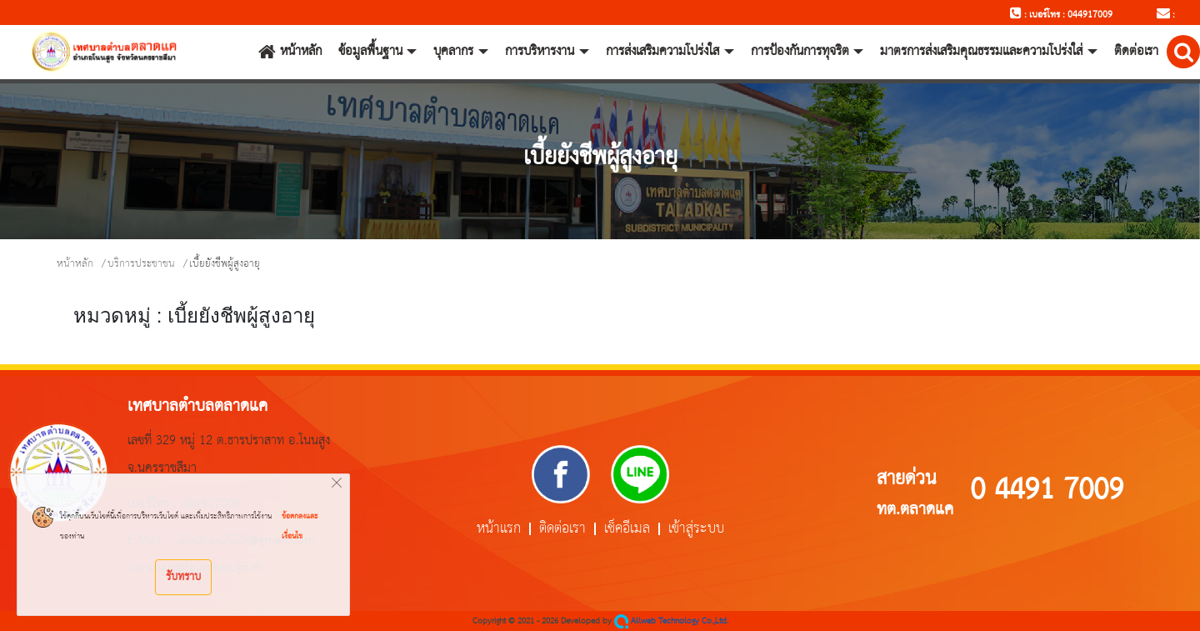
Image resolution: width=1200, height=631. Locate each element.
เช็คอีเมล (627, 529)
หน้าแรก (499, 529)
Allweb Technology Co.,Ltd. (671, 621)
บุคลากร (453, 51)
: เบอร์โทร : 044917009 (1061, 15)
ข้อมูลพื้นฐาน (370, 51)
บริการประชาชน (141, 263)
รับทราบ (183, 577)
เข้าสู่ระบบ (696, 529)
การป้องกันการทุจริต (800, 51)
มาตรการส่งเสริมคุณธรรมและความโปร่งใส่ (981, 51)
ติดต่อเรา (1136, 51)
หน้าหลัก (290, 51)
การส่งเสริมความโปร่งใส (662, 51)
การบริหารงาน (539, 51)
